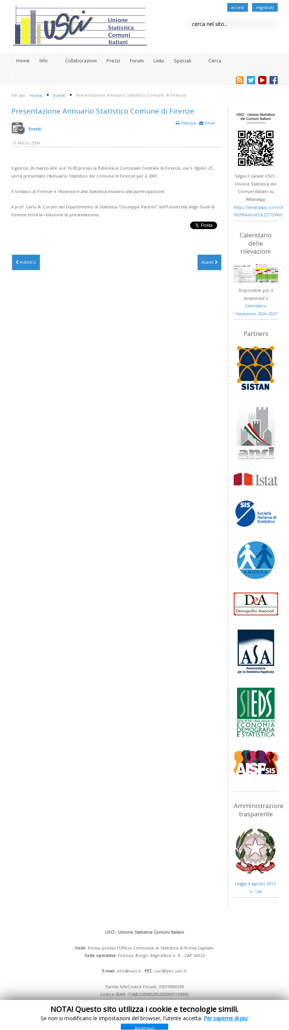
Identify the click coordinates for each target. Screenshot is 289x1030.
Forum (137, 61)
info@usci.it (129, 971)
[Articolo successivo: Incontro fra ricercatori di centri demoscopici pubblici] (209, 262)
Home (23, 61)
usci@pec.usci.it (170, 971)
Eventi (35, 129)
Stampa (186, 123)
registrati (265, 7)
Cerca (214, 61)
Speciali (182, 61)
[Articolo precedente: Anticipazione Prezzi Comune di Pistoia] (26, 262)
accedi (237, 7)
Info (44, 61)
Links (159, 61)
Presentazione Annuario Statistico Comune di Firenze (102, 111)
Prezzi (113, 61)
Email (207, 123)
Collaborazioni (81, 61)
